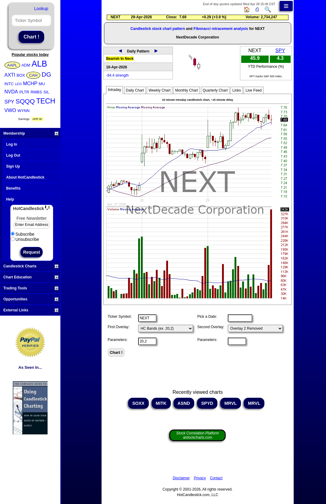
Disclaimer (181, 478)
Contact (216, 478)
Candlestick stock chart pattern (158, 29)
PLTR (24, 92)
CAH (33, 75)
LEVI (18, 84)
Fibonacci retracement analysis (221, 29)
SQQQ (25, 101)
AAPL (12, 65)
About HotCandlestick (25, 177)
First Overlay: (118, 327)
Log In (11, 144)
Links (236, 90)
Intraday (114, 90)
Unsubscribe (25, 239)
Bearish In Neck (120, 58)
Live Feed (253, 90)
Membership (31, 133)
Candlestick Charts (31, 266)
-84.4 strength (117, 75)
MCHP (30, 83)
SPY (9, 101)
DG (46, 74)
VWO (10, 110)
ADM (25, 65)
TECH (45, 101)
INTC (9, 84)
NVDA (11, 91)
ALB (39, 63)
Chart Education (31, 277)
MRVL (230, 403)
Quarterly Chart (215, 90)
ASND (184, 403)
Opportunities (31, 299)
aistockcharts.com (197, 435)
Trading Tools (31, 288)
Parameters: (117, 340)
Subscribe (22, 234)
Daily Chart (135, 90)
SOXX (138, 403)
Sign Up (13, 166)
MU (42, 84)
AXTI (10, 75)
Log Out (13, 155)
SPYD (207, 403)
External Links (31, 310)
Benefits (13, 188)
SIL (46, 92)
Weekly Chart (159, 90)
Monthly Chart (186, 90)
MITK (161, 403)
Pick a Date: (207, 316)
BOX (21, 75)
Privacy (200, 478)
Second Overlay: (210, 327)
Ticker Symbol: (120, 316)
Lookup (41, 8)
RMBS (36, 92)
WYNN (23, 110)
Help (10, 199)
